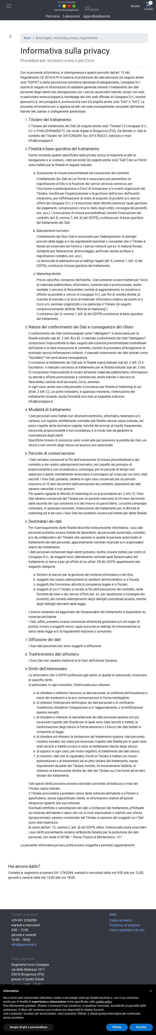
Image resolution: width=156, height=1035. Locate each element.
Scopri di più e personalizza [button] (28, 1027)
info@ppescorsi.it (24, 945)
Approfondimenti (96, 16)
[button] (150, 991)
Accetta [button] (141, 1027)
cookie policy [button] (104, 1001)
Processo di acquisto (124, 925)
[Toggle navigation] (8, 6)
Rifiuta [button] (117, 1027)
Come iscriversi (120, 920)
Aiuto (27, 38)
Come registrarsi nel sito (127, 930)
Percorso (53, 16)
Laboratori (71, 16)
